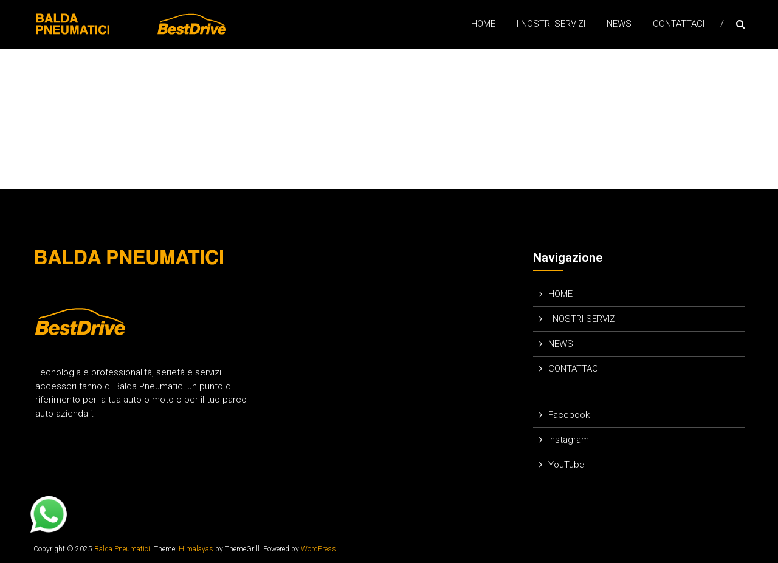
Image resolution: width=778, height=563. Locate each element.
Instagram (568, 439)
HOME (483, 23)
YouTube (566, 464)
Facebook (569, 414)
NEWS (619, 23)
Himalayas (196, 549)
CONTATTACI (678, 23)
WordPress (318, 549)
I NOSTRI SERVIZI (551, 23)
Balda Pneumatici (122, 549)
